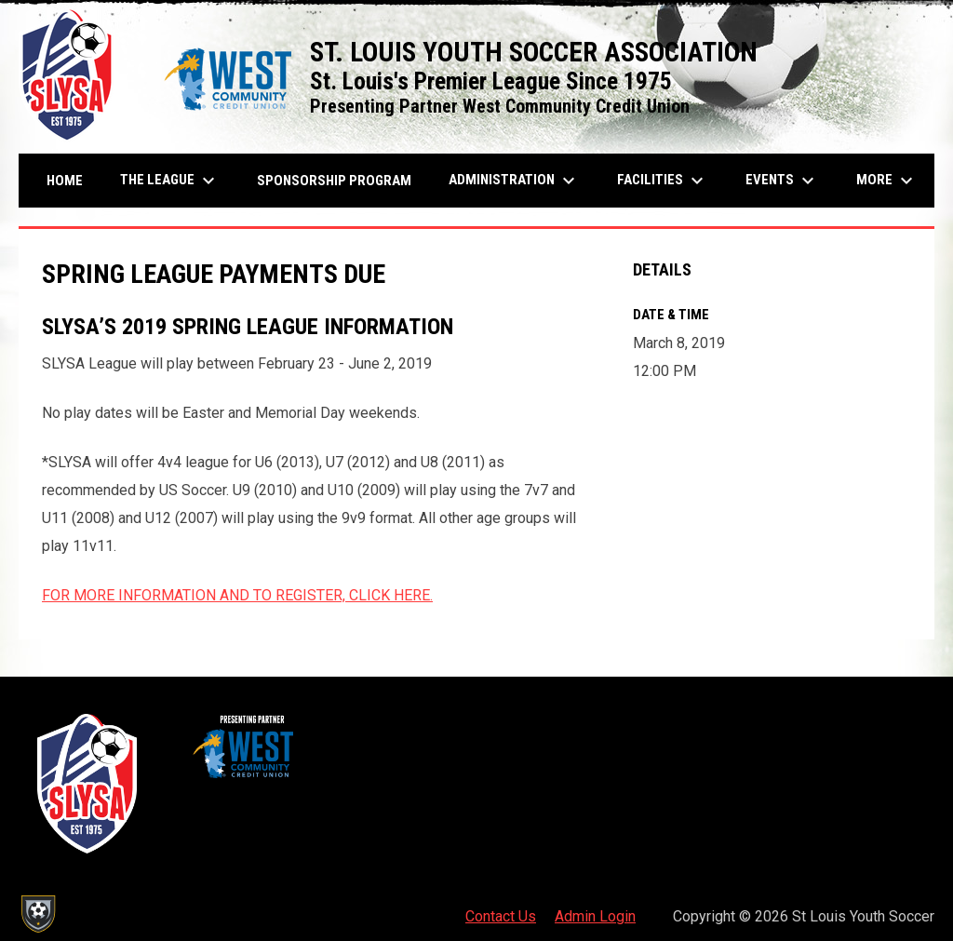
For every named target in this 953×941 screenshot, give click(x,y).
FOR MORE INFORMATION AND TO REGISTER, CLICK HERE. (237, 595)
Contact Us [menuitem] (500, 916)
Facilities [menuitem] (662, 180)
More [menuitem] (887, 180)
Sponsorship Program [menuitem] (341, 180)
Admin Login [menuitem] (595, 916)
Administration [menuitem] (514, 180)
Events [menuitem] (782, 180)
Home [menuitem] (65, 180)
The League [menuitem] (170, 180)
